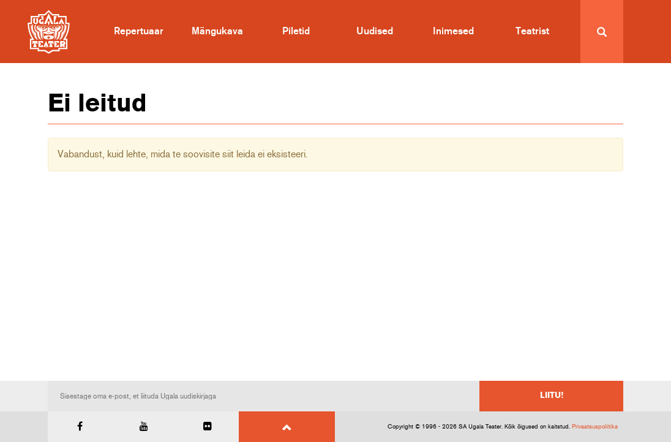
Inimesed (453, 31)
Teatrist (532, 31)
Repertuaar (138, 31)
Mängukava (217, 31)
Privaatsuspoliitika (595, 427)
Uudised (374, 31)
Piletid (296, 31)
